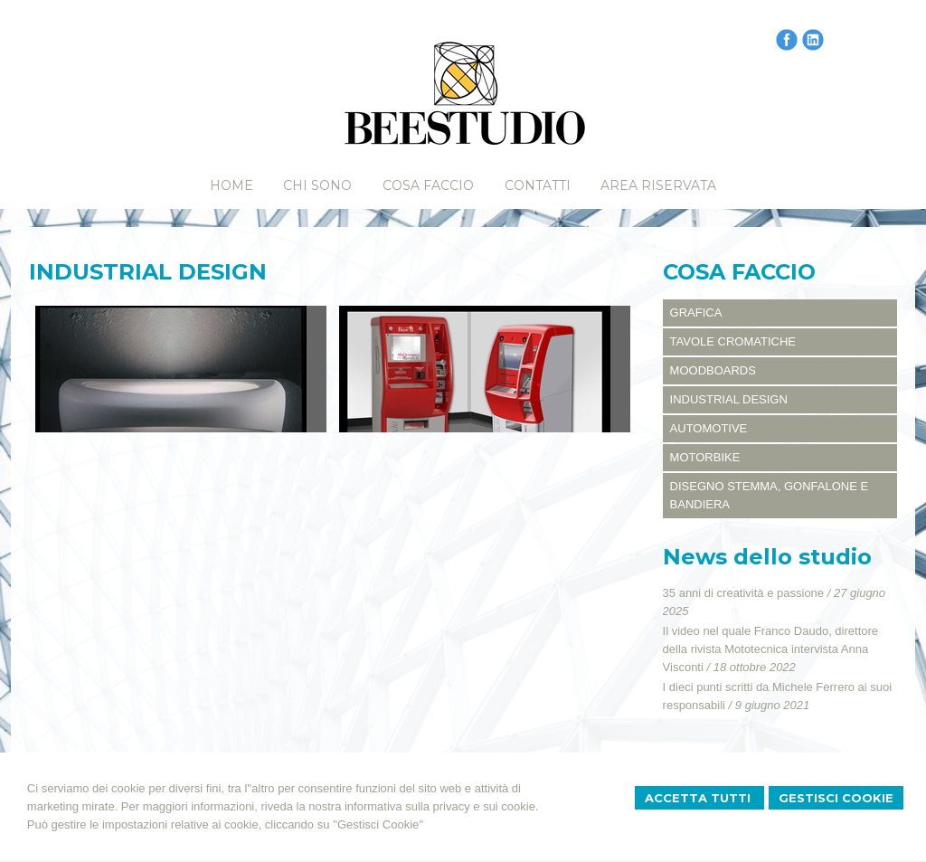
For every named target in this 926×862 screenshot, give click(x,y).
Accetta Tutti (699, 798)
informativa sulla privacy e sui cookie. (442, 806)
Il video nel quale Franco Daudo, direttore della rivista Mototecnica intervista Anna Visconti (770, 649)
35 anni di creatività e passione (744, 593)
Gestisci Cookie (836, 798)
